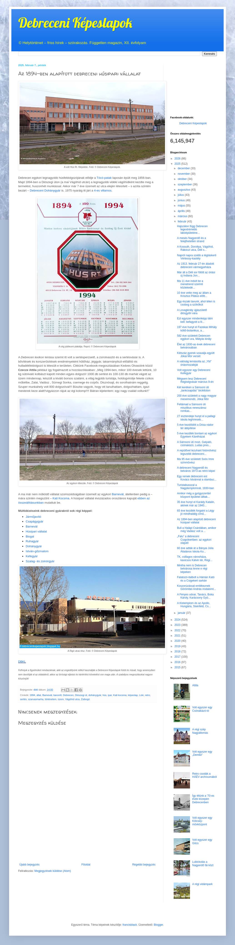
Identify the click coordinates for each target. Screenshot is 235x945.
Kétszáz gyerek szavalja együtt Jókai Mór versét (196, 354)
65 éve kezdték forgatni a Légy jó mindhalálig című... (195, 512)
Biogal (30, 536)
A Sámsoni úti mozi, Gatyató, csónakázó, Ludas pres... (194, 443)
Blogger (158, 924)
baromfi (57, 695)
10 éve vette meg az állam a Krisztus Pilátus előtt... (194, 294)
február (182, 221)
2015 (178, 667)
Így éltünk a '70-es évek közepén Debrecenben (203, 799)
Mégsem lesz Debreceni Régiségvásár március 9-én (195, 380)
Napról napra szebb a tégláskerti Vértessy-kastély (196, 257)
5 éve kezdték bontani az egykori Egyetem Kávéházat (197, 435)
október (183, 179)
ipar (110, 695)
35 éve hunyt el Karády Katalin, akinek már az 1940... (196, 503)
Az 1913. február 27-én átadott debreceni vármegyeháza (195, 265)
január (182, 612)
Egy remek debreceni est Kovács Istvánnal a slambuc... (197, 478)
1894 (32, 695)
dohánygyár (94, 695)
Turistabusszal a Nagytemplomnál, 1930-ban (195, 486)
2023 (178, 625)
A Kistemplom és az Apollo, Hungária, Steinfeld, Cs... (194, 605)
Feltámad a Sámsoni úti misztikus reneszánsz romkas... (191, 408)
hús (104, 695)
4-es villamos (103, 190)
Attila (195, 685)
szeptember (185, 184)
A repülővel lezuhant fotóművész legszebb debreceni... (196, 452)
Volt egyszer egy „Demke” (202, 753)
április (182, 211)
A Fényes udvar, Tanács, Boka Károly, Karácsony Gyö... (195, 596)
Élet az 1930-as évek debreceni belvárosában (196, 346)
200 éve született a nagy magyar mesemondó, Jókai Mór (196, 397)
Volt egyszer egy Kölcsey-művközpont (202, 821)
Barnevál (118, 494)
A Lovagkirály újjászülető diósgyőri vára (192, 311)
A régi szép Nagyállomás (200, 731)
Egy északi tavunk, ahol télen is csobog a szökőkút (196, 303)
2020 (178, 640)
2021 (178, 635)
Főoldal (85, 864)
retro (147, 695)
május (182, 205)
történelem (50, 699)
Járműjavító (33, 516)
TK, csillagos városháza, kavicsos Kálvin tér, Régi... (194, 558)
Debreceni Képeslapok (75, 22)
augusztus (184, 189)
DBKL (22, 661)
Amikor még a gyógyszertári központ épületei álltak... (194, 495)
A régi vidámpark (202, 884)
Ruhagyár (32, 541)
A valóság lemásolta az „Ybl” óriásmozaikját (194, 363)
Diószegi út (81, 695)
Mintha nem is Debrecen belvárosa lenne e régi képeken (192, 569)
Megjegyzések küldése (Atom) (52, 871)
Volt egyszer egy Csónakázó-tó (202, 709)
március (183, 216)
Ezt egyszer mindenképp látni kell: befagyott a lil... (195, 320)
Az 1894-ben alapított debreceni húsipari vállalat (196, 521)
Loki (141, 695)
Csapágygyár (34, 521)
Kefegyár (32, 556)
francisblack (129, 924)
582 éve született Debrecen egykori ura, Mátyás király (194, 337)
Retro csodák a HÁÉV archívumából (204, 775)
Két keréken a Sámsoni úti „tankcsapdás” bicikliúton (193, 389)
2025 (178, 163)
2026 (178, 158)
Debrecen (68, 695)
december (184, 168)
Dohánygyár (34, 546)
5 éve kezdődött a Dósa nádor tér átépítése (195, 426)
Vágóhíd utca (72, 699)
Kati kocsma (120, 695)
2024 (178, 619)
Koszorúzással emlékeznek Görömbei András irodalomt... (196, 587)
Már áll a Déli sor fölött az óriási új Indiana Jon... (196, 274)
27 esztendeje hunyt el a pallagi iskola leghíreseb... (196, 418)
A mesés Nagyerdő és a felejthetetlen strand (191, 239)
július (181, 194)
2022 (178, 630)
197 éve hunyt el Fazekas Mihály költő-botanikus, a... (197, 329)
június (182, 200)
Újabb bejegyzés (29, 864)
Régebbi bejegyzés (143, 864)
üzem (61, 699)
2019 (178, 646)
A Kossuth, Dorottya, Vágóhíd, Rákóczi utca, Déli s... (195, 248)
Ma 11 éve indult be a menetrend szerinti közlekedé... (190, 284)
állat (39, 695)
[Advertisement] (87, 843)
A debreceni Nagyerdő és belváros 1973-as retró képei (196, 469)
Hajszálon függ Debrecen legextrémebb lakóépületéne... (192, 229)
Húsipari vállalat (36, 531)
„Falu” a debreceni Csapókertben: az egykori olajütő (194, 540)
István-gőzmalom (37, 551)
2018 (178, 651)
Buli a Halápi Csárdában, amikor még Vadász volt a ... (196, 529)
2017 (178, 656)
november (184, 173)
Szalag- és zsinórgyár (40, 561)
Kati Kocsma (60, 498)
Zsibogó (85, 699)
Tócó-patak (104, 177)
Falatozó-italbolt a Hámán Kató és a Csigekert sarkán (196, 579)
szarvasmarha (35, 699)
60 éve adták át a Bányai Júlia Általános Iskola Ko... (195, 550)
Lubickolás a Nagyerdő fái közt (202, 863)
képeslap (133, 695)
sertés (23, 699)
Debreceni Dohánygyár (45, 190)
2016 (178, 662)
